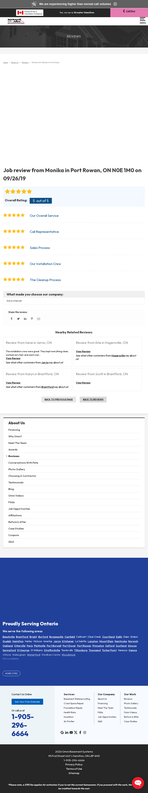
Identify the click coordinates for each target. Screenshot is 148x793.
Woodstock (68, 654)
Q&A (11, 541)
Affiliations (15, 515)
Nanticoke (121, 641)
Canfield (70, 636)
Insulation (69, 716)
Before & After (17, 522)
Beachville (9, 636)
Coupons (13, 535)
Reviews (13, 456)
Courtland (108, 636)
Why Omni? (15, 436)
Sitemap (74, 773)
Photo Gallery (16, 469)
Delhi (119, 636)
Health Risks (70, 712)
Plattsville (39, 645)
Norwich (133, 641)
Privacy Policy (74, 764)
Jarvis (44, 362)
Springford (9, 650)
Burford (43, 636)
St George (23, 650)
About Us (16, 423)
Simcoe (132, 645)
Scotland (121, 645)
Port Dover (69, 645)
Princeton (98, 645)
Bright (33, 636)
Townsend (95, 650)
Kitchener (68, 641)
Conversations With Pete (23, 462)
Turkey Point (109, 650)
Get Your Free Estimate (27, 701)
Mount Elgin (106, 641)
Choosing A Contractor (22, 475)
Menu (142, 20)
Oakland (8, 645)
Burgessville (56, 636)
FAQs (11, 502)
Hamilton (18, 641)
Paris (30, 645)
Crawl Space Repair (74, 703)
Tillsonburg (80, 650)
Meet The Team (17, 443)
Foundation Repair (73, 707)
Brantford (47, 386)
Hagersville (118, 355)
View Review (13, 358)
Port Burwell (54, 645)
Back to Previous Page (59, 399)
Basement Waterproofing (77, 698)
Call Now (130, 11)
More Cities (11, 673)
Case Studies (16, 528)
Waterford (33, 654)
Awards (12, 449)
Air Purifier (69, 721)
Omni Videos (16, 495)
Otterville (19, 645)
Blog (11, 489)
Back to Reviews (93, 399)
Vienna (133, 650)
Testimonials (15, 482)
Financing (14, 429)
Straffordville (52, 650)
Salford (110, 645)
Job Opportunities (19, 508)
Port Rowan (84, 645)
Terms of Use (74, 768)
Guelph (7, 641)
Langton (93, 641)
